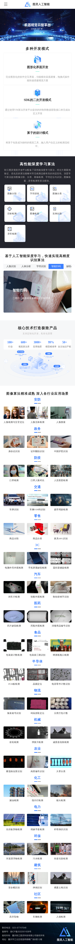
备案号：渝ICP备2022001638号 (16, 931)
